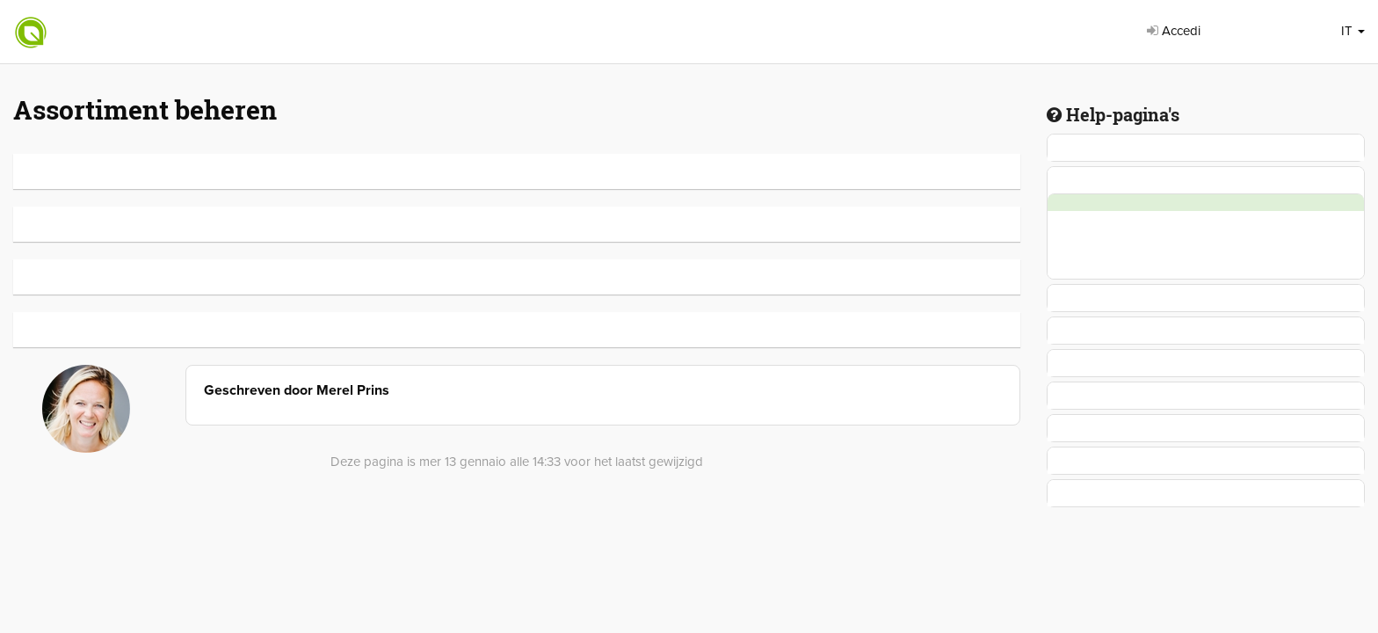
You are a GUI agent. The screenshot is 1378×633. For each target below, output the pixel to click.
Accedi (1173, 31)
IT (1353, 31)
